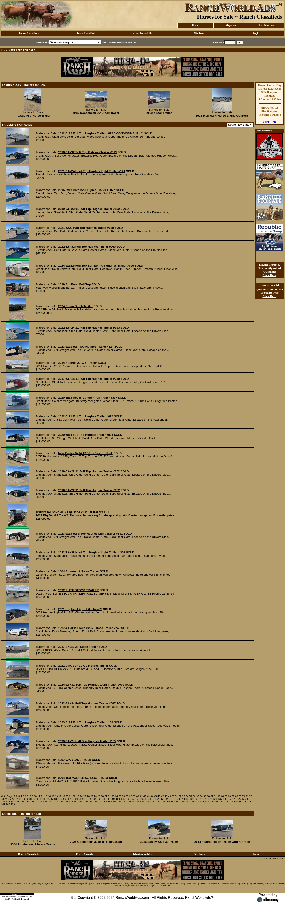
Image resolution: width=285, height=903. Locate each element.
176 (216, 801)
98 (90, 799)
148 (81, 801)
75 (9, 799)
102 (108, 799)
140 (42, 801)
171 (192, 801)
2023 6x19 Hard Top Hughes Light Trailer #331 (90, 533)
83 (38, 799)
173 (202, 801)
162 (149, 801)
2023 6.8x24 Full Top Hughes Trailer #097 (87, 703)
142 (52, 801)
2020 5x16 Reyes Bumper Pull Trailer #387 (87, 397)
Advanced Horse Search (122, 42)
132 (3, 801)
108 (137, 799)
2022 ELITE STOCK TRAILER (78, 590)
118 (186, 799)
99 (94, 799)
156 (120, 801)
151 (95, 801)
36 (123, 796)
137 (27, 801)
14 (49, 796)
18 (63, 796)
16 (56, 796)
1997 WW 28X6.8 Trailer (74, 760)
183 (250, 801)
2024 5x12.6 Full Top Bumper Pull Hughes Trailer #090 (96, 265)
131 (249, 799)
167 (173, 801)
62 (215, 796)
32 (109, 796)
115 (171, 799)
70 (243, 796)
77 (16, 799)
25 (84, 796)
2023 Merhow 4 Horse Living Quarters (222, 115)
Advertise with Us (142, 33)
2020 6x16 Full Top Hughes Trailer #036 (85, 434)
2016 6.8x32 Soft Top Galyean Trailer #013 (87, 152)
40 (137, 796)
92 (69, 799)
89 (59, 799)
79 (23, 799)
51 (176, 796)
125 (220, 799)
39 (134, 796)
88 (55, 799)
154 (110, 801)
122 (205, 799)
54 (187, 796)
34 (116, 796)
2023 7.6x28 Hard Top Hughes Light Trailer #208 (91, 552)
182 (246, 801)
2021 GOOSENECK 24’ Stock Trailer (83, 665)
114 (166, 799)
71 (247, 796)
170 (187, 801)
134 (13, 801)
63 (219, 796)
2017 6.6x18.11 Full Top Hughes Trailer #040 (89, 378)
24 (81, 796)
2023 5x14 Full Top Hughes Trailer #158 (85, 722)
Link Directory (266, 25)
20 (67, 796)
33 (113, 796)
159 (134, 801)
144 (61, 801)
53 (183, 796)
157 (124, 801)
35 (120, 796)
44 (152, 796)
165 (163, 801)
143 (57, 801)
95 (80, 799)
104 (118, 799)
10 (35, 796)
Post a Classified (86, 33)
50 (173, 796)
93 (73, 799)
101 (103, 799)
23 (77, 796)
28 (95, 796)
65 (226, 796)
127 (229, 799)
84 (41, 799)
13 (46, 796)
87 (52, 799)
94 (76, 799)
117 (181, 799)
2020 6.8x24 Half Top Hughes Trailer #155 (87, 741)
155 (115, 801)
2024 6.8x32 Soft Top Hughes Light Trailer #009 (91, 684)
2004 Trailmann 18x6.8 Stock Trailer (83, 778)
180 (236, 801)
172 (197, 801)
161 (144, 801)
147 (76, 801)
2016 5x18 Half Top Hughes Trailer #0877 (86, 190)
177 (221, 801)
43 (148, 796)
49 (169, 796)
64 (222, 796)
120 (195, 799)
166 (168, 801)
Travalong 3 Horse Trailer (33, 115)
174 (207, 801)
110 (147, 799)
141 (47, 801)
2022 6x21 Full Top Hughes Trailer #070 (85, 416)
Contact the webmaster (272, 858)
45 (155, 796)
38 (130, 796)
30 (102, 796)
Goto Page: (7, 796)
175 (212, 801)
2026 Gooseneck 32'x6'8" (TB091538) (96, 841)
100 (98, 799)
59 (205, 796)
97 (87, 799)
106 (128, 799)
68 (236, 796)
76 (13, 799)
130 (244, 799)
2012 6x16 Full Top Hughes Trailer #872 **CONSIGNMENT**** (100, 133)
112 (157, 799)
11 (38, 796)
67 (233, 796)
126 (225, 799)
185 (8, 804)
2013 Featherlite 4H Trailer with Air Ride (222, 841)
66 (229, 796)
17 (60, 796)
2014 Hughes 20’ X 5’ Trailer (77, 362)
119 (191, 799)
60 (208, 796)
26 (88, 796)
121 (200, 799)
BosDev (8, 899)
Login (256, 33)
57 (197, 796)
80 (27, 799)
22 (74, 796)
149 (85, 801)
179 (231, 801)
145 (66, 801)
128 (234, 799)
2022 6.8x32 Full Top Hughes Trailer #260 (87, 246)
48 (166, 796)
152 (100, 801)
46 (158, 796)
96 (83, 799)
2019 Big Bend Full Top (75, 284)
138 (32, 801)
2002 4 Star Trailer (159, 113)
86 (48, 799)
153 (105, 801)
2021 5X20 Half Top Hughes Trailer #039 (86, 227)
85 (44, 799)
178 (226, 801)
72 (250, 796)
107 (132, 799)
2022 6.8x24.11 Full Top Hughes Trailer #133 (89, 327)
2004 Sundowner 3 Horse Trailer (32, 844)
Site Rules (199, 33)
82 (34, 799)
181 (241, 801)
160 (139, 801)
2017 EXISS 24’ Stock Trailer (78, 646)
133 (8, 801)
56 (194, 796)
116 (176, 799)
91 (66, 799)
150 (90, 801)
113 (161, 799)
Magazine (231, 25)
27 (91, 796)
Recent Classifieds (29, 33)
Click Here (270, 121)
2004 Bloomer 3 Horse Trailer (78, 571)
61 (211, 796)
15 (53, 796)
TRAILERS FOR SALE (23, 50)
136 (22, 801)
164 (158, 801)
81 (30, 799)
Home (195, 25)
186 (13, 804)
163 (153, 801)
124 (215, 799)
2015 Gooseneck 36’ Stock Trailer (96, 113)
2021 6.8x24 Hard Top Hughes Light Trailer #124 (91, 171)
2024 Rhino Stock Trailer (75, 306)
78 (20, 799)
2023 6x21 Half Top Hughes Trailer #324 (86, 346)
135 (18, 801)
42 (144, 796)
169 (183, 801)
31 (106, 796)
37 (127, 796)
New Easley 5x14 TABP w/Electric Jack (85, 453)
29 (99, 796)
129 (239, 799)
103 (113, 799)
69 (240, 796)
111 (152, 799)
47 (162, 796)
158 (129, 801)
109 (142, 799)
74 (6, 799)
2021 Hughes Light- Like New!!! (80, 609)
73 (2, 799)
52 (180, 796)
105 (123, 799)
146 (71, 801)
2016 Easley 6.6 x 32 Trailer (159, 841)
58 (201, 796)
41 (141, 796)
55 (190, 796)
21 (70, 796)
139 (37, 801)
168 (178, 801)
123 (210, 799)
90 (62, 799)
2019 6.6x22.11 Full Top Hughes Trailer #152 (89, 209)
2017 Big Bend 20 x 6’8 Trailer (80, 512)
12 (42, 796)
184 (3, 804)
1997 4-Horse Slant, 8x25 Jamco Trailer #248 (89, 628)
